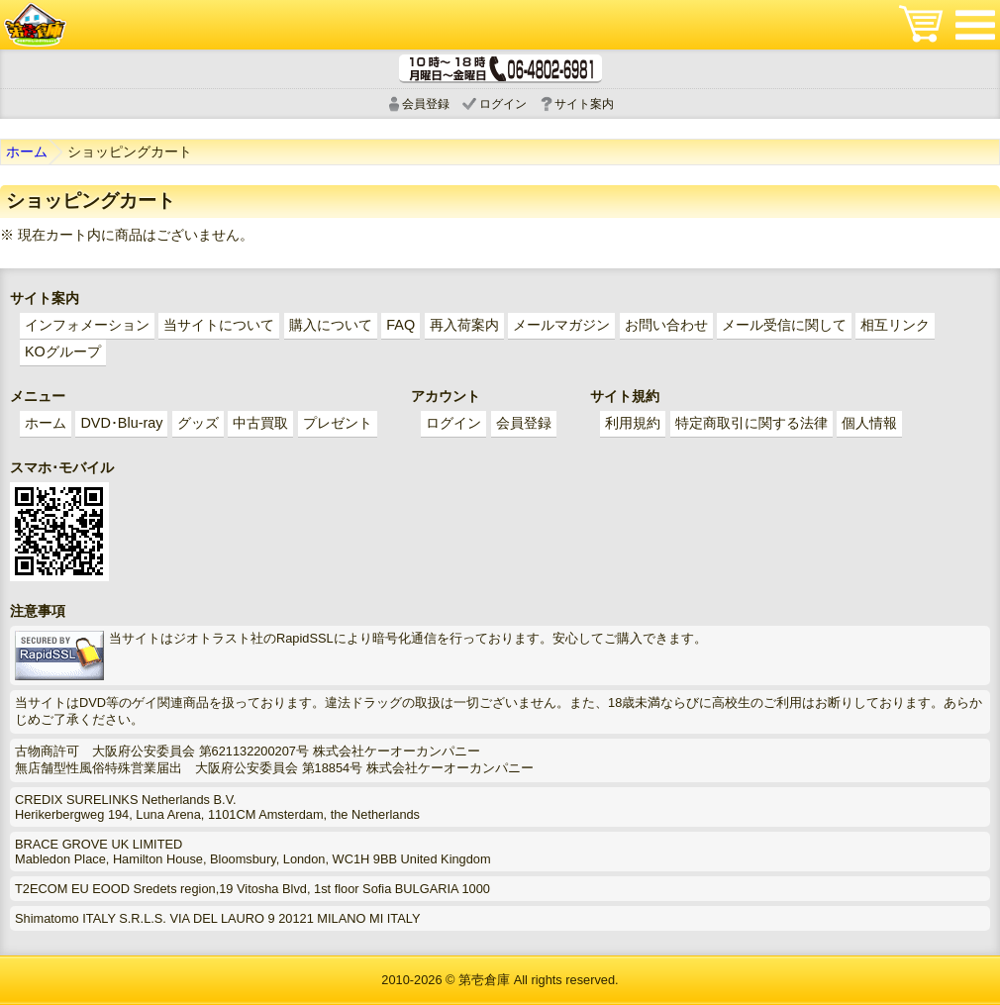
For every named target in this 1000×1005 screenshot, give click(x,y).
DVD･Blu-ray (121, 423)
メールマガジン (561, 325)
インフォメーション (87, 325)
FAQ (400, 325)
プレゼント (337, 423)
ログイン (503, 104)
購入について (330, 325)
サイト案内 (584, 104)
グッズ (198, 423)
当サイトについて (218, 325)
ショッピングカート (921, 25)
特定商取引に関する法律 (751, 423)
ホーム (27, 151)
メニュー (975, 25)
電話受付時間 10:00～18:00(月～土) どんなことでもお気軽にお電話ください (500, 68)
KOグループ (63, 351)
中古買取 (260, 423)
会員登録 (426, 104)
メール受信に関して (784, 325)
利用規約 (632, 423)
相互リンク (895, 325)
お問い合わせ (666, 325)
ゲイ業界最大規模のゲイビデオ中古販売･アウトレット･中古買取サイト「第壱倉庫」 (34, 25)
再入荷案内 (464, 325)
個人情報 (869, 423)
